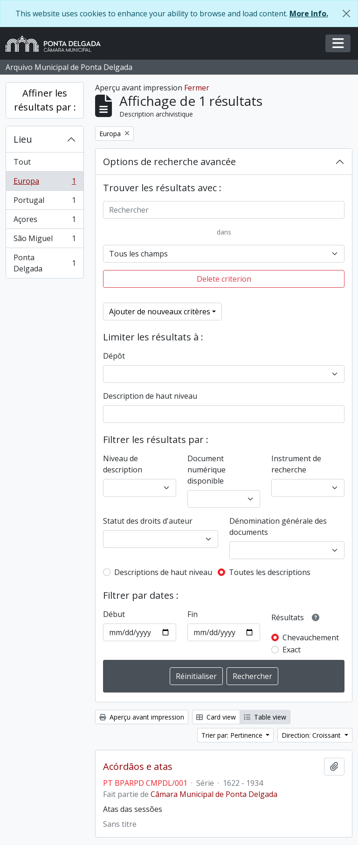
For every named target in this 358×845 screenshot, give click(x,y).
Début (114, 614)
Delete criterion (224, 279)
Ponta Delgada (44, 263)
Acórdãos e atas (137, 766)
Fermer (196, 88)
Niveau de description (122, 464)
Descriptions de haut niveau (163, 572)
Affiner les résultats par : (45, 100)
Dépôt (114, 356)
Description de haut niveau (150, 396)
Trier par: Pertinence (232, 735)
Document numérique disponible (206, 469)
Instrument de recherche (296, 464)
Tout (22, 162)
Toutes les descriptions (269, 572)
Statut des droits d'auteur (148, 521)
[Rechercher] (223, 210)
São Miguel (44, 240)
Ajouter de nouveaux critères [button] (159, 311)
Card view (216, 717)
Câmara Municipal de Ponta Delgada (214, 794)
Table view (265, 717)
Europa (44, 183)
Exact (291, 649)
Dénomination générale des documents (278, 526)
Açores (44, 221)
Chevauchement (310, 637)
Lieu (23, 139)
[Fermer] (346, 13)
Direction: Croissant (312, 735)
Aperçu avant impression (141, 717)
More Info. (308, 13)
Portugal (44, 202)
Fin (192, 614)
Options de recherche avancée (169, 161)
